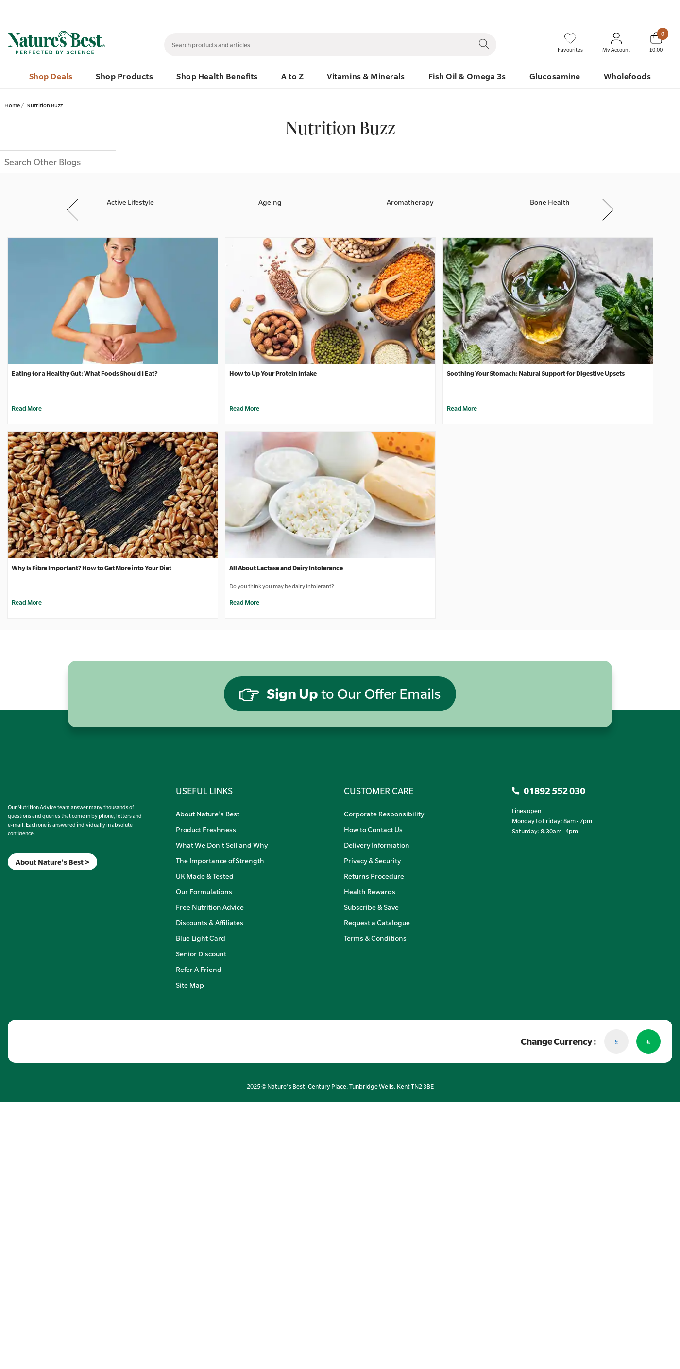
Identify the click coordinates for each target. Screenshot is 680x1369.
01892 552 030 (654, 10)
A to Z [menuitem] (292, 76)
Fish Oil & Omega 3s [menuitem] (467, 76)
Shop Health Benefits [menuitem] (217, 76)
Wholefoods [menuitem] (627, 76)
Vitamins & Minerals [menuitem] (366, 76)
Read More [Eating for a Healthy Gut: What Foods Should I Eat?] (27, 408)
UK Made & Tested (205, 875)
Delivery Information (376, 844)
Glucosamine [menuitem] (554, 76)
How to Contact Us (373, 829)
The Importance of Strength (220, 860)
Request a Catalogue (377, 922)
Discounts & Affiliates (209, 922)
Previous (74, 209)
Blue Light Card (200, 938)
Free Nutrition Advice (210, 906)
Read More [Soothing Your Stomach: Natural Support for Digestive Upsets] (462, 408)
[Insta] (16, 882)
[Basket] (655, 42)
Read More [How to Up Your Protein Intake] (244, 408)
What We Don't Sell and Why (222, 844)
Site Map (190, 984)
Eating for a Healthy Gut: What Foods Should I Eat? (84, 373)
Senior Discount (201, 953)
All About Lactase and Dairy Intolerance (286, 568)
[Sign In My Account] (616, 43)
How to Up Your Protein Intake (273, 373)
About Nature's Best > (52, 861)
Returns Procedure (374, 875)
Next (607, 209)
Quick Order (605, 10)
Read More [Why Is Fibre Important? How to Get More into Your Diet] (27, 602)
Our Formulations (204, 891)
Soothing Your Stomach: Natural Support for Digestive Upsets (536, 373)
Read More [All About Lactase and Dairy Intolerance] (244, 602)
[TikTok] (24, 882)
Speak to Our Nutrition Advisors (535, 10)
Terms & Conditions (375, 938)
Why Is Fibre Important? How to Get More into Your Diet (91, 568)
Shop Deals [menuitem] (50, 76)
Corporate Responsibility (384, 813)
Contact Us (467, 10)
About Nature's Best (207, 813)
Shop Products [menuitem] (124, 76)
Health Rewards (369, 891)
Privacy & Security (372, 860)
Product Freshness (206, 829)
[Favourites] (570, 43)
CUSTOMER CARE (378, 790)
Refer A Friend (198, 969)
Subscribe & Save (371, 906)
